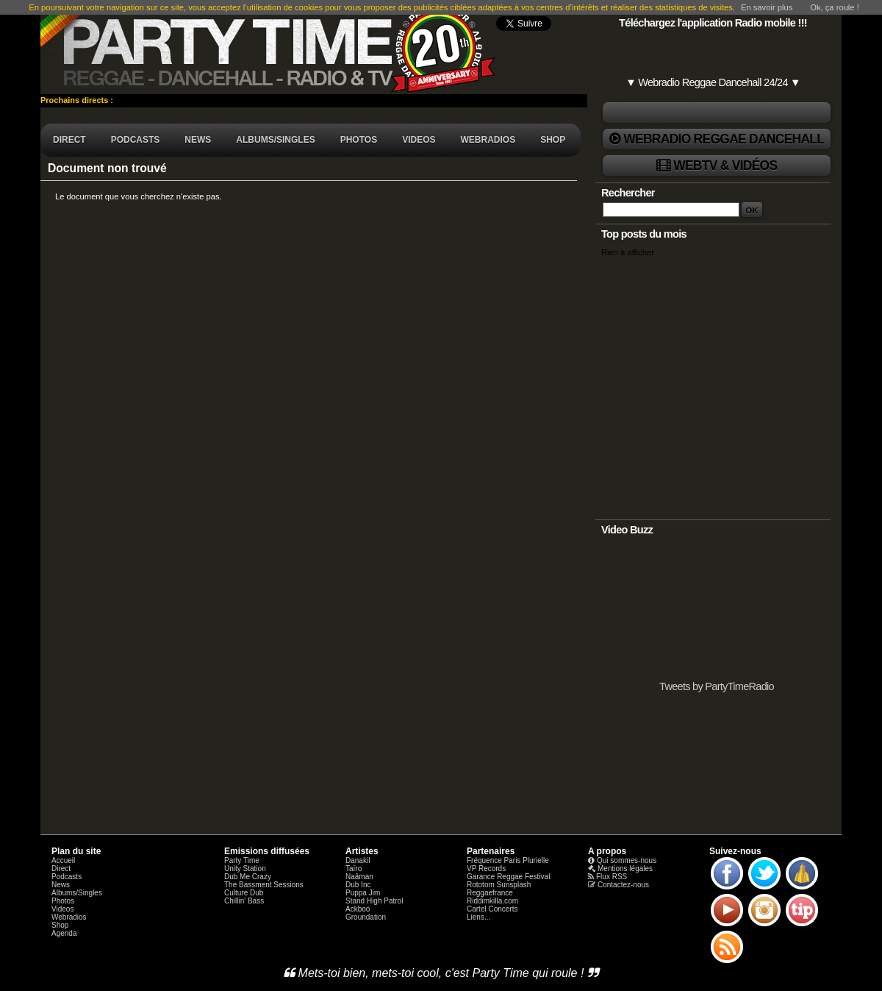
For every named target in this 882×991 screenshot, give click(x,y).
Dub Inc (357, 885)
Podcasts (66, 877)
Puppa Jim (362, 893)
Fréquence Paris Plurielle (508, 860)
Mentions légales (625, 868)
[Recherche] (671, 209)
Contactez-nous (623, 885)
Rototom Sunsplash (499, 885)
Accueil (63, 860)
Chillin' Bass (244, 901)
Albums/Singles (76, 893)
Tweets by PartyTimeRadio (716, 686)
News (60, 885)
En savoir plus (766, 7)
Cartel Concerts (492, 909)
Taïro (353, 868)
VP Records (486, 868)
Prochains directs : (77, 100)
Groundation (365, 917)
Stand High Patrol (374, 901)
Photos (62, 901)
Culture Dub (243, 893)
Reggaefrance (490, 893)
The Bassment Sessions (264, 885)
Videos (62, 909)
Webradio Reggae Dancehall (723, 139)
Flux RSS (611, 877)
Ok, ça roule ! (834, 7)
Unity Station (245, 868)
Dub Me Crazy (247, 877)
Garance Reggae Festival (508, 877)
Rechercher (628, 193)
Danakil (357, 860)
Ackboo (357, 909)
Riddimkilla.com (492, 901)
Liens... (478, 917)
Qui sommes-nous (626, 860)
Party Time (241, 860)
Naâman (359, 877)
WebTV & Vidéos (725, 165)
